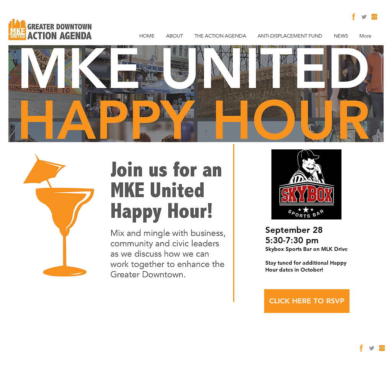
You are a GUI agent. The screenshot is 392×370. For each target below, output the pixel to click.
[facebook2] (353, 16)
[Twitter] (364, 16)
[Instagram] (374, 16)
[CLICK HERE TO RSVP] (307, 301)
